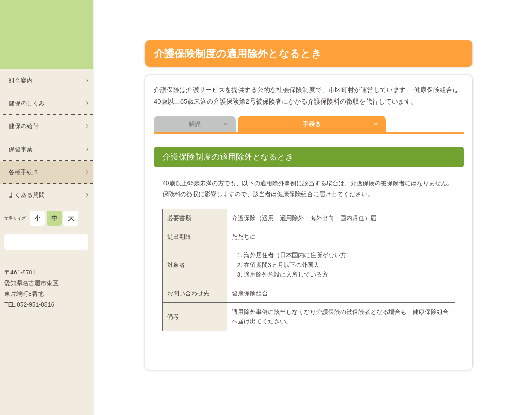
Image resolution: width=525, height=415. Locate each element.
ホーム (321, 8)
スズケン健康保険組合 (46, 34)
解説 (195, 125)
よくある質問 (27, 194)
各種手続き (24, 172)
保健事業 (21, 149)
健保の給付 (24, 126)
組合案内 (21, 80)
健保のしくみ (27, 103)
